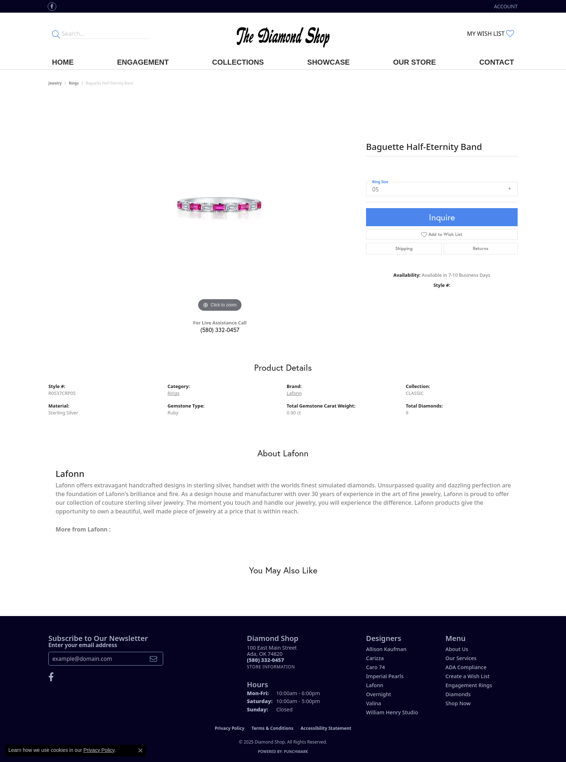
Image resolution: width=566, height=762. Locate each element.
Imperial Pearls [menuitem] (385, 676)
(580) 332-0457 (219, 329)
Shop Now (458, 703)
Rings (74, 83)
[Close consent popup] (140, 750)
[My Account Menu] (506, 6)
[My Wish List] (490, 33)
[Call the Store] (265, 659)
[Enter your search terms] (105, 33)
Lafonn (294, 393)
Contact (496, 62)
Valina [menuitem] (373, 703)
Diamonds (458, 694)
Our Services (460, 658)
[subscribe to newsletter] (153, 658)
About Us (456, 649)
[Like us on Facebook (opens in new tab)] (52, 6)
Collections (238, 62)
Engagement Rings (468, 685)
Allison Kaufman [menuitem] (386, 649)
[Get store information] (271, 667)
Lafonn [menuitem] (374, 685)
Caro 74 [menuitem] (375, 667)
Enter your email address (82, 645)
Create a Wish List (467, 676)
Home (63, 62)
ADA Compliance (466, 667)
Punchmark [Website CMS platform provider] (296, 751)
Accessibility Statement (326, 728)
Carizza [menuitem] (375, 658)
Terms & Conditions (272, 728)
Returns (480, 248)
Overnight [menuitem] (378, 694)
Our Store (414, 62)
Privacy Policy (229, 728)
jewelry (55, 83)
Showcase (328, 62)
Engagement (143, 62)
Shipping (404, 248)
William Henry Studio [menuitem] (392, 712)
